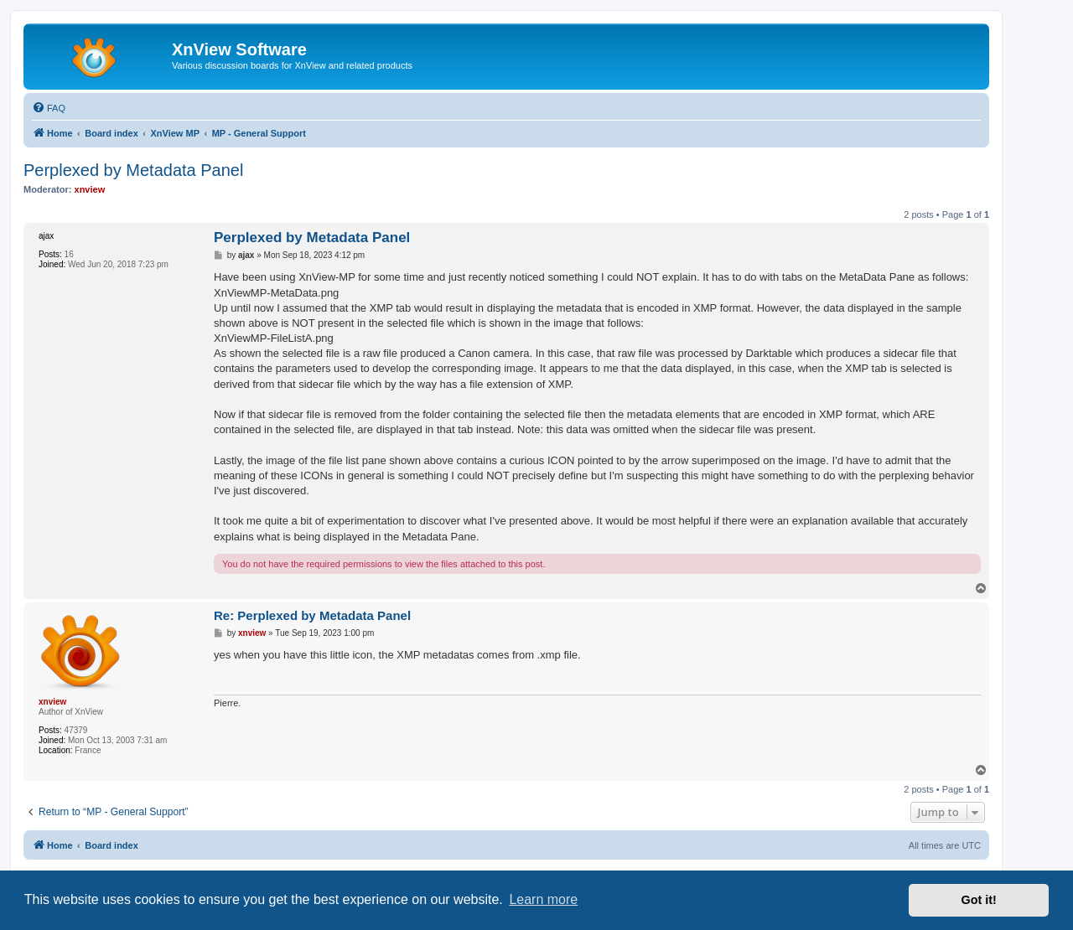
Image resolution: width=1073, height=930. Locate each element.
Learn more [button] (543, 899)
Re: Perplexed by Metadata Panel (312, 615)
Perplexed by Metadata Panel (133, 170)
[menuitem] (48, 108)
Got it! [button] (979, 900)
